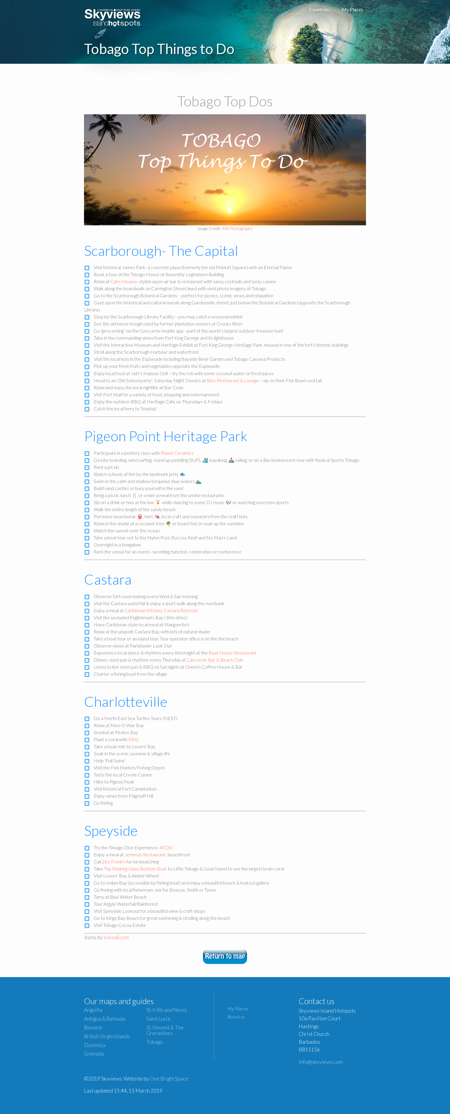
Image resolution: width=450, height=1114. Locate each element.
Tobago (154, 1042)
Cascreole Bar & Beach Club (215, 659)
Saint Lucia (158, 1019)
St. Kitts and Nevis (166, 1010)
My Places (352, 9)
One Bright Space (169, 1079)
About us (236, 1016)
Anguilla (93, 1010)
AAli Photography (237, 228)
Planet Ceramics (177, 453)
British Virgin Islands (107, 1036)
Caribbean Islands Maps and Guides (113, 16)
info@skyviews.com (321, 1061)
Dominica (94, 1045)
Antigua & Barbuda (104, 1019)
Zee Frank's (114, 861)
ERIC (133, 739)
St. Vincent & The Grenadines (165, 1030)
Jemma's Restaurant (145, 854)
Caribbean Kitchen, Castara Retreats (161, 610)
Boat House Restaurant (232, 652)
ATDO (166, 847)
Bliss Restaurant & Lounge (233, 380)
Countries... (320, 9)
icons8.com (115, 937)
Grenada (94, 1054)
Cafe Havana (123, 281)
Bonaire (93, 1027)
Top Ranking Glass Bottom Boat (135, 868)
